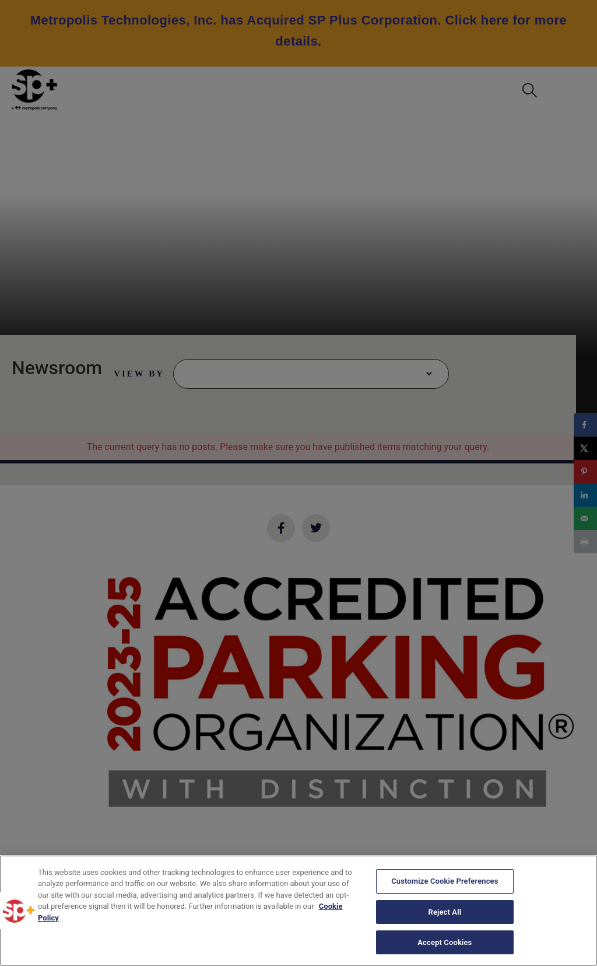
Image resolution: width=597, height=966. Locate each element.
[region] (298, 910)
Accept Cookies (444, 941)
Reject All (445, 912)
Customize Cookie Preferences (444, 881)
